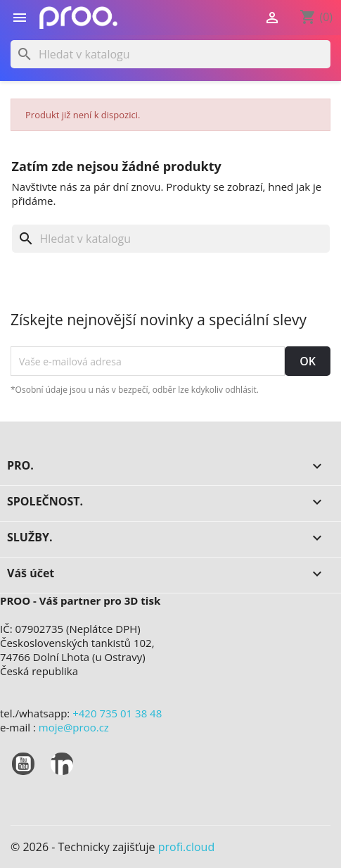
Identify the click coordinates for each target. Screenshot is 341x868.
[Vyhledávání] (170, 54)
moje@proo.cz (74, 727)
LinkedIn (62, 764)
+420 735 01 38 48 (117, 713)
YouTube (23, 764)
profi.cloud (186, 847)
